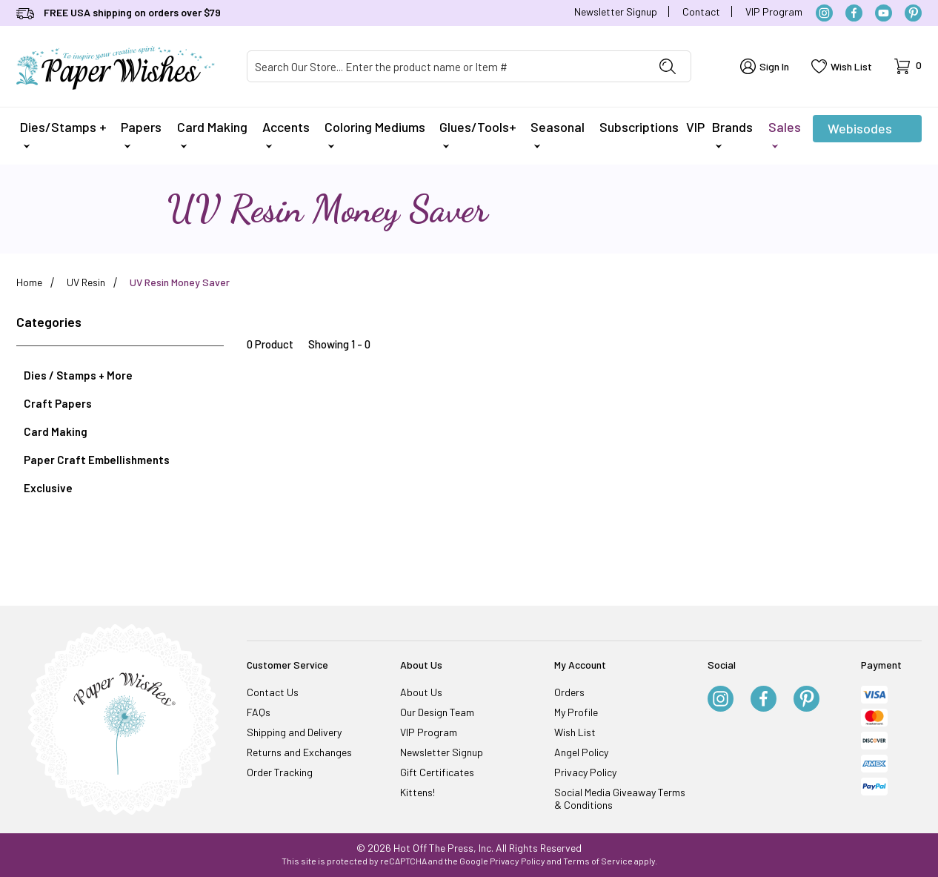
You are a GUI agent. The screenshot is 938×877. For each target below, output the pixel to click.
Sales (784, 133)
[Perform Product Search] (668, 66)
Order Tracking (280, 772)
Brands (732, 133)
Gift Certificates (437, 772)
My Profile (576, 712)
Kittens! (417, 792)
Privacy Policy (585, 772)
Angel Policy (581, 752)
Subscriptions (639, 127)
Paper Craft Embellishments (97, 459)
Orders (569, 692)
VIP (695, 127)
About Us (421, 692)
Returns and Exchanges (299, 752)
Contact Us (273, 692)
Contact (701, 11)
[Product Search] (446, 66)
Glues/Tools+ (477, 133)
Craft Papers (58, 403)
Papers (141, 133)
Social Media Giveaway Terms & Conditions (619, 798)
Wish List (575, 732)
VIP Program (773, 11)
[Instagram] (824, 12)
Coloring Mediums (375, 133)
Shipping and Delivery (294, 732)
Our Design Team (437, 712)
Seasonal (557, 133)
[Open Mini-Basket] (908, 66)
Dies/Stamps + (63, 133)
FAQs (258, 712)
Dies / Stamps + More (78, 375)
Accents (286, 133)
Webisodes (860, 131)
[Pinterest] (913, 12)
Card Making (212, 133)
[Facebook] (853, 12)
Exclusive (48, 487)
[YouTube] (883, 12)
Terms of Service (598, 861)
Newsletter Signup (615, 11)
